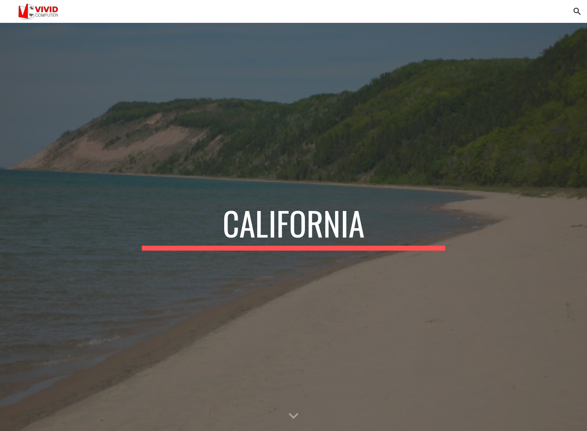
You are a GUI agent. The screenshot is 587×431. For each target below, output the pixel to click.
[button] (577, 11)
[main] (293, 227)
